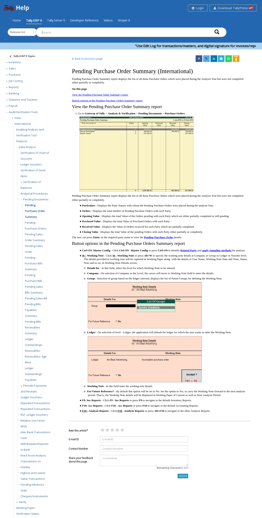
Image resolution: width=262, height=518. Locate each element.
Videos (108, 20)
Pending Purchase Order (159, 237)
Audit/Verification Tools (23, 112)
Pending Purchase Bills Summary (34, 263)
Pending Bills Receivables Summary (33, 327)
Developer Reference (84, 20)
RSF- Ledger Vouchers (34, 415)
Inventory (15, 62)
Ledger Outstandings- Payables (34, 374)
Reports (14, 87)
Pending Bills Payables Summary (33, 310)
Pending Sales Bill (36, 298)
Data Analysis (27, 147)
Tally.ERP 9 (34, 20)
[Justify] (21, 56)
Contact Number (78, 448)
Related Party (188, 250)
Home (16, 20)
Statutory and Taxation (23, 99)
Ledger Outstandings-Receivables (34, 345)
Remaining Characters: (172, 468)
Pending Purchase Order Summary (35, 211)
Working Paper (25, 508)
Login (198, 8)
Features (21, 141)
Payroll (13, 106)
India (18, 118)
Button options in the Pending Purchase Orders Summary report (107, 100)
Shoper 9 (124, 20)
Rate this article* (78, 430)
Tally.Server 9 (56, 20)
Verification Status (27, 514)
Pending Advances (32, 484)
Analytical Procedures (34, 193)
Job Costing (16, 81)
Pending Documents (36, 199)
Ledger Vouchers (31, 164)
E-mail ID (74, 439)
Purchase (15, 74)
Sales (12, 68)
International (23, 124)
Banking (14, 93)
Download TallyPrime (233, 8)
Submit (183, 476)
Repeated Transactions (35, 409)
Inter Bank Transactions (35, 432)
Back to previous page (87, 58)
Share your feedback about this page (81, 459)
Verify (22, 502)
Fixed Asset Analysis (33, 455)
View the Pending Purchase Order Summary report (100, 94)
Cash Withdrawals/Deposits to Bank (35, 443)
